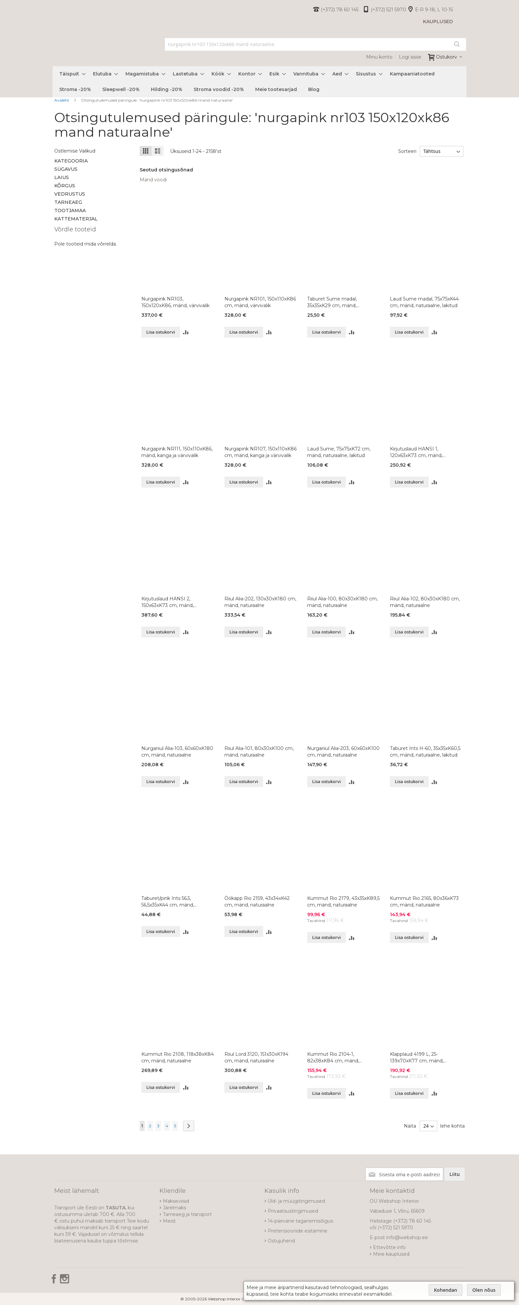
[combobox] (316, 44)
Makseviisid (176, 1201)
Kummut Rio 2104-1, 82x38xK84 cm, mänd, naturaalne (333, 1057)
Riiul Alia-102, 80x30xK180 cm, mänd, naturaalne (425, 602)
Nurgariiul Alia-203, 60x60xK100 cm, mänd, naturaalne (343, 751)
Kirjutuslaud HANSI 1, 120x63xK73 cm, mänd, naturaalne (416, 452)
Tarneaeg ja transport (187, 1214)
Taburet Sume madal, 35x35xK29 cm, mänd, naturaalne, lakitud (332, 302)
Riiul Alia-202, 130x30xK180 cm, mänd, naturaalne (260, 602)
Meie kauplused (391, 1254)
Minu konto (379, 57)
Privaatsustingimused (293, 1211)
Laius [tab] (61, 177)
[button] (186, 332)
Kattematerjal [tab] (76, 219)
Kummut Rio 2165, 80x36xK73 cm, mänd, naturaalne (424, 901)
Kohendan (445, 1290)
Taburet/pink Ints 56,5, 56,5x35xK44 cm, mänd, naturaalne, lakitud (167, 901)
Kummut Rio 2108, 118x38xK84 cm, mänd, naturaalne (177, 1057)
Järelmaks (174, 1208)
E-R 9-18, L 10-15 (434, 10)
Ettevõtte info (389, 1247)
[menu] (259, 81)
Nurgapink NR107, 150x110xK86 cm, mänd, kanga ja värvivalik (260, 452)
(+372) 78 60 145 (339, 10)
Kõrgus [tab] (64, 186)
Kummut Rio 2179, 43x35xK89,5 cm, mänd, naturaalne (343, 901)
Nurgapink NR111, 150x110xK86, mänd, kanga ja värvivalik (176, 452)
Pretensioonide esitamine (297, 1231)
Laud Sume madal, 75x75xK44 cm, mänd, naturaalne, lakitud (424, 302)
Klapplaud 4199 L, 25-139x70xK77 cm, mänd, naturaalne (417, 1057)
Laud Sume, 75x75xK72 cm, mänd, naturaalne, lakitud (338, 452)
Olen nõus (483, 1290)
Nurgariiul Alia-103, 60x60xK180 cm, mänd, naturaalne (177, 751)
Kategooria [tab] (71, 161)
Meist (169, 1221)
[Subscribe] (455, 1174)
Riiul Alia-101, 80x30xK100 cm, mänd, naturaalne (259, 751)
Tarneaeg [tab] (68, 202)
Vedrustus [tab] (69, 194)
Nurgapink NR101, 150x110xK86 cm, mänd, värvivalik (260, 302)
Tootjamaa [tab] (70, 210)
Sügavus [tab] (65, 169)
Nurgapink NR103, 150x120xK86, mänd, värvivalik (175, 302)
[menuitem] (70, 74)
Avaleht (62, 100)
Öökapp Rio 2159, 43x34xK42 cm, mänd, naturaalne (257, 901)
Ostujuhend (281, 1241)
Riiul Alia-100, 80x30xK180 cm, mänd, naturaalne (342, 602)
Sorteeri (407, 151)
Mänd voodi (153, 180)
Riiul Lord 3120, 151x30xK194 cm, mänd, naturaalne (256, 1057)
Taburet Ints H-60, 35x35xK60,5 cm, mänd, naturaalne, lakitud (425, 751)
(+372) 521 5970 (388, 10)
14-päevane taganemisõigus (300, 1221)
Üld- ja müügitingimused (296, 1201)
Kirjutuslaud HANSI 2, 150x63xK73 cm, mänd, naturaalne (167, 602)
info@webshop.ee (407, 1237)
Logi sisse (410, 57)
